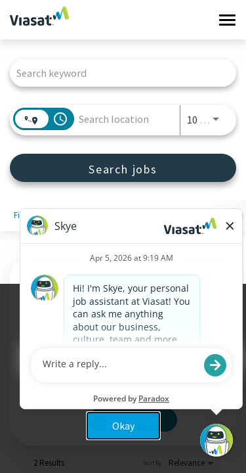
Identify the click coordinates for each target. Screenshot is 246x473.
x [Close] (223, 328)
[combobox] (116, 72)
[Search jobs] (123, 168)
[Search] (123, 168)
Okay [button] (123, 425)
